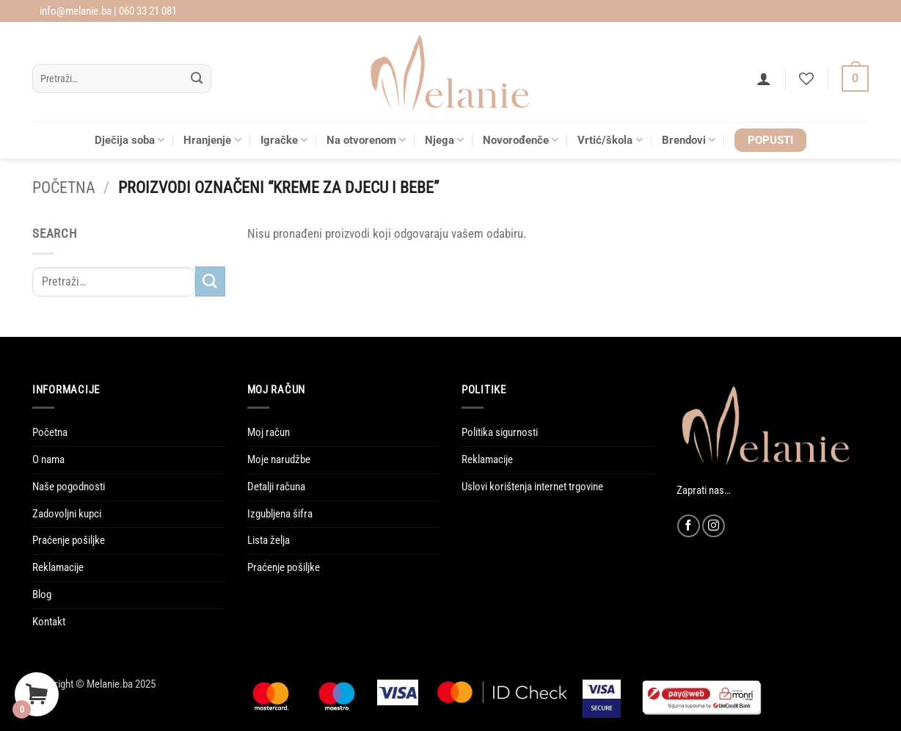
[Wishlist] (806, 78)
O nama (48, 459)
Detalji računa (276, 486)
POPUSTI (770, 140)
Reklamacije (58, 567)
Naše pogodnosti (68, 486)
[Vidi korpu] (855, 78)
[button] (763, 78)
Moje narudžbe (278, 459)
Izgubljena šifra (280, 513)
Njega (444, 140)
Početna (63, 187)
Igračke (283, 140)
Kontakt (48, 621)
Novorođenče (520, 140)
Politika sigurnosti (500, 432)
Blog (41, 594)
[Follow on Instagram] (713, 525)
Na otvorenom (366, 140)
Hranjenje (212, 140)
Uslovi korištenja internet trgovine (532, 486)
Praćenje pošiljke (68, 540)
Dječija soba (129, 140)
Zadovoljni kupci (66, 513)
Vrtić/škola (609, 140)
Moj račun (268, 432)
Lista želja (268, 540)
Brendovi (688, 140)
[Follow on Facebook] (688, 525)
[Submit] (197, 79)
